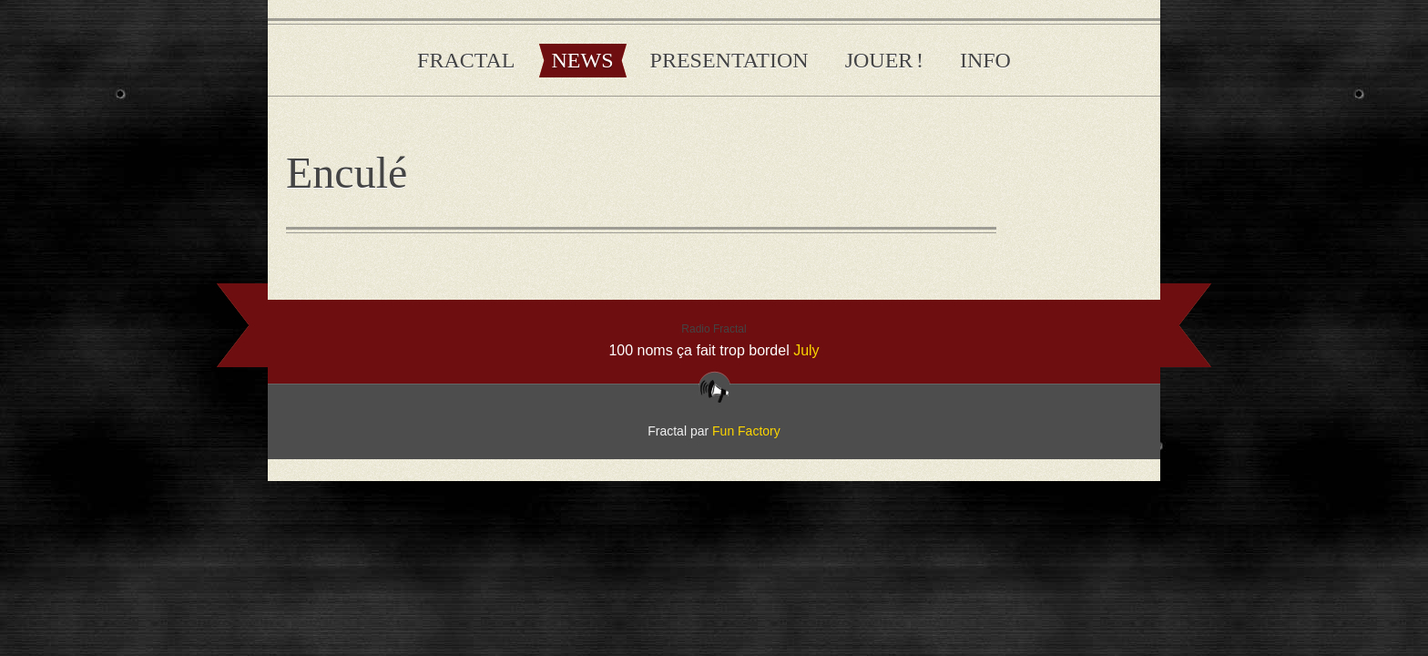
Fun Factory (746, 431)
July (806, 350)
